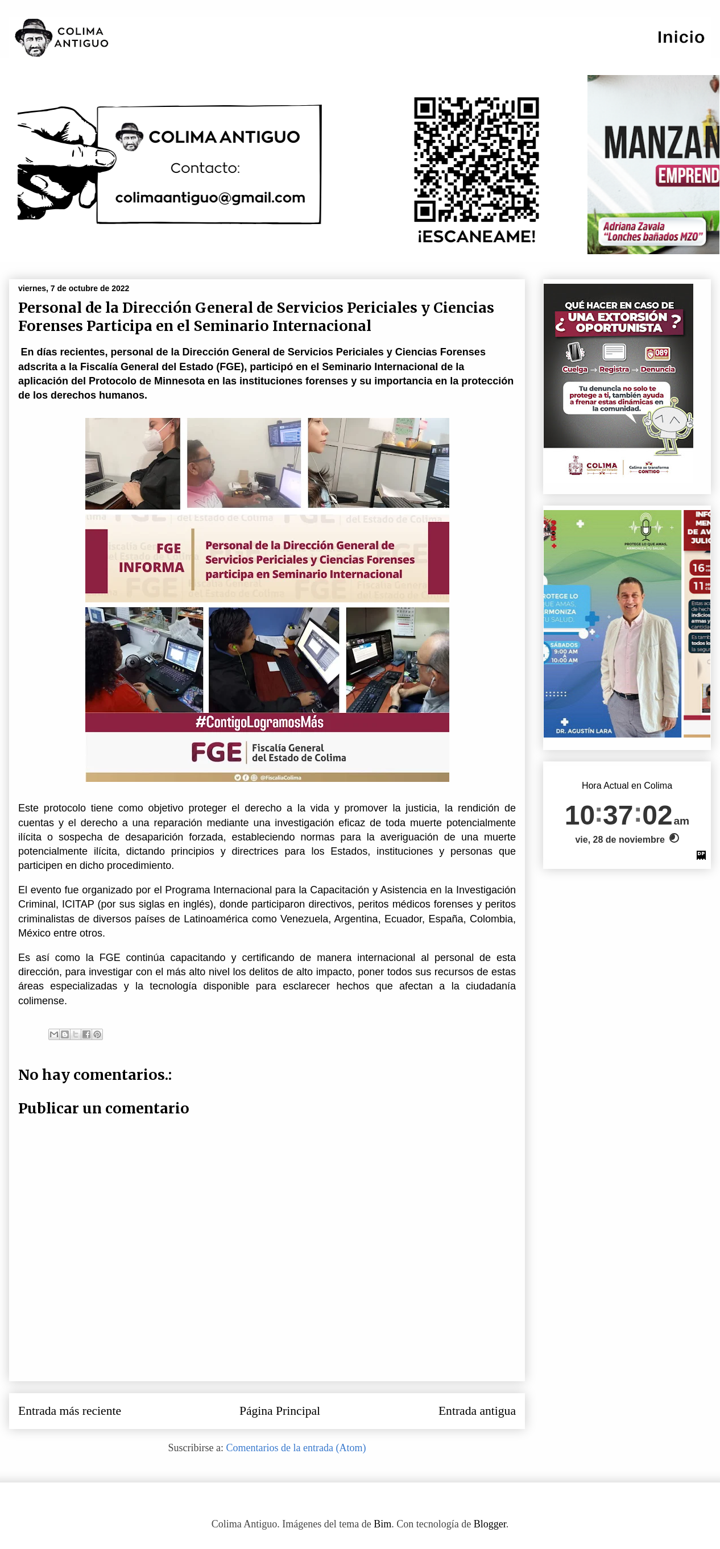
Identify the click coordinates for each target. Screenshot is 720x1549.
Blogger (490, 1524)
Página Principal (279, 1411)
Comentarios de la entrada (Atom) (296, 1447)
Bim (382, 1524)
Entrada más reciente (69, 1411)
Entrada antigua (477, 1411)
